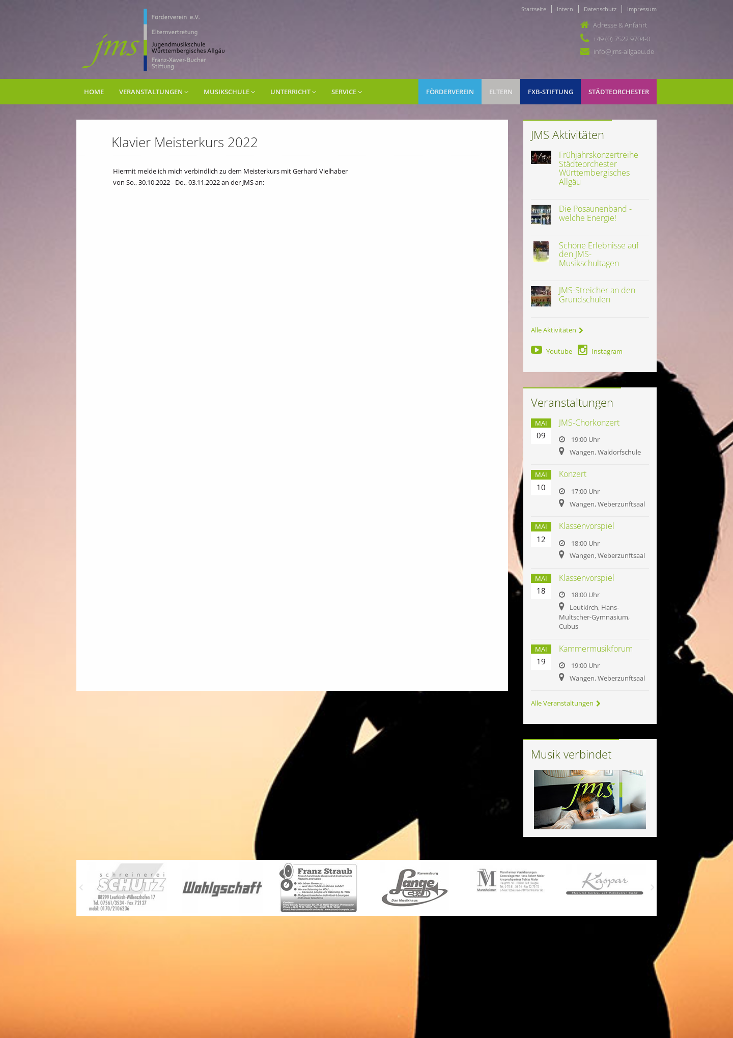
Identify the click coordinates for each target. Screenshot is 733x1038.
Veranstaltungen (153, 91)
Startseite (533, 9)
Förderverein (450, 91)
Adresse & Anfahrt (620, 25)
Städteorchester (618, 91)
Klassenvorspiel (586, 525)
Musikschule (229, 91)
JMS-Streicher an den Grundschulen (597, 295)
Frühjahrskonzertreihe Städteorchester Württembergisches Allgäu (598, 168)
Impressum (642, 9)
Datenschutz (600, 9)
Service (346, 91)
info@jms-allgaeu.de (624, 51)
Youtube (551, 351)
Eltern (501, 91)
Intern (565, 9)
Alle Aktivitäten (557, 329)
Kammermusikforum (596, 648)
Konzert (572, 474)
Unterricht (293, 91)
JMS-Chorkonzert (589, 422)
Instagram (600, 351)
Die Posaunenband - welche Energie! (595, 213)
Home (94, 91)
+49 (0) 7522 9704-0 (621, 38)
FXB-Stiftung (550, 91)
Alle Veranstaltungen (566, 703)
